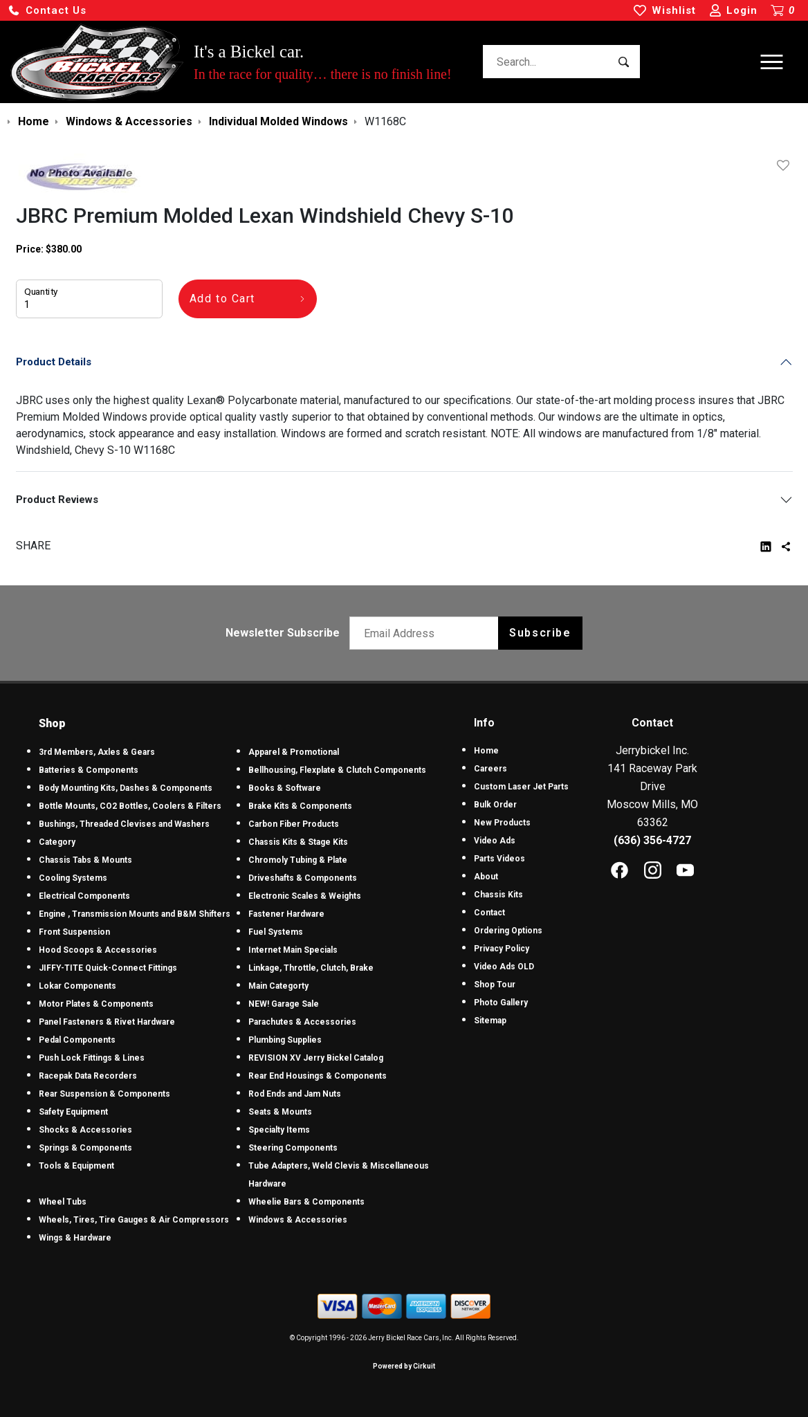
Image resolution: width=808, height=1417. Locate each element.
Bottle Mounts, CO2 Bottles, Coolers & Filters (130, 806)
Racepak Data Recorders (88, 1076)
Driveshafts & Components (302, 878)
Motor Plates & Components (96, 1004)
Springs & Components (85, 1148)
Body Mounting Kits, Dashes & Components (125, 788)
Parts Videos (499, 858)
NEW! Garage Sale (283, 1004)
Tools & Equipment (76, 1166)
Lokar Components (77, 986)
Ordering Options (508, 930)
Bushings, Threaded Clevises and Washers (124, 824)
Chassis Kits (498, 894)
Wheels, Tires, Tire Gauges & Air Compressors (134, 1220)
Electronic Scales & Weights (304, 896)
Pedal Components (77, 1040)
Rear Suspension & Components (104, 1094)
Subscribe (540, 632)
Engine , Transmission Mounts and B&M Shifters (134, 914)
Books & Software (284, 788)
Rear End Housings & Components (317, 1076)
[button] (47, 11)
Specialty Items (279, 1130)
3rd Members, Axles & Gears (97, 752)
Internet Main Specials (293, 950)
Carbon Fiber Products (293, 824)
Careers (490, 769)
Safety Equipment (73, 1112)
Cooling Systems (73, 878)
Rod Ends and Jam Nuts (294, 1094)
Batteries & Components (88, 770)
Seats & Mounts (280, 1112)
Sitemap (490, 1020)
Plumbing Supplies (285, 1040)
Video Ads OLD (504, 966)
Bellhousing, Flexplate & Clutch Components (337, 770)
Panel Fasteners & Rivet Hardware (107, 1022)
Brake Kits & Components (300, 806)
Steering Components (293, 1148)
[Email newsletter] (427, 633)
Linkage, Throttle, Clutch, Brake (311, 968)
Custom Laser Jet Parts (521, 787)
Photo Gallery (501, 1002)
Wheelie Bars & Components (306, 1202)
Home (486, 751)
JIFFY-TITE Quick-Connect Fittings (108, 968)
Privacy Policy (501, 948)
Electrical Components (84, 896)
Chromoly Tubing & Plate (297, 860)
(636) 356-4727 (652, 840)
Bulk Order (495, 805)
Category (57, 842)
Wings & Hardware (75, 1238)
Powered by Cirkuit (404, 1366)
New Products (502, 823)
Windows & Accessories (297, 1220)
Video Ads (494, 840)
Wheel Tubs (62, 1202)
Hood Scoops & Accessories (98, 950)
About (486, 876)
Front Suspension (74, 932)
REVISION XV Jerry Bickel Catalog (315, 1058)
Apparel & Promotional (293, 752)
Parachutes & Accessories (302, 1022)
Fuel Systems (275, 932)
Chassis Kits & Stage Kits (298, 842)
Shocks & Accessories (85, 1130)
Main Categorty (278, 986)
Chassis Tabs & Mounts (85, 860)
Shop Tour (494, 984)
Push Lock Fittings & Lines (92, 1058)
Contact (489, 912)
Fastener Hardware (286, 914)
